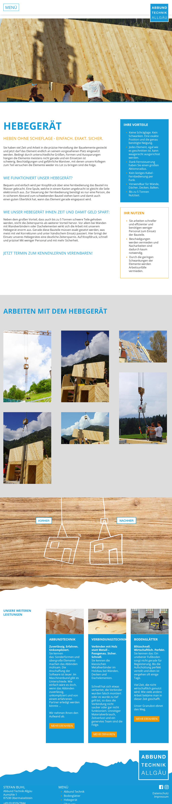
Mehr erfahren (62, 726)
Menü (11, 7)
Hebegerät (70, 800)
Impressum (161, 796)
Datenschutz (161, 793)
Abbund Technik (74, 791)
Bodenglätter (72, 796)
